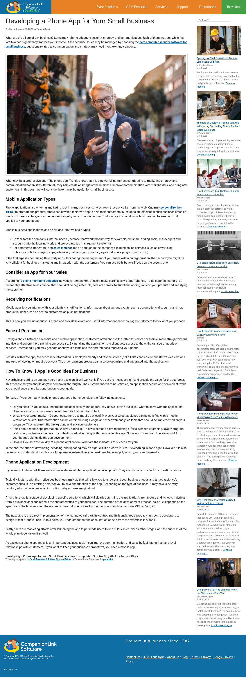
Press (129, 661)
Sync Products (109, 7)
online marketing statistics (40, 281)
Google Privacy (223, 657)
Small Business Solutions (42, 559)
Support (183, 7)
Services (163, 7)
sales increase (62, 248)
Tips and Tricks (63, 559)
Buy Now (233, 7)
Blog (185, 657)
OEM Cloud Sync (154, 657)
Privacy (206, 657)
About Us (173, 657)
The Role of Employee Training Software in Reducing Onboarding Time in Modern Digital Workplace (218, 126)
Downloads (207, 7)
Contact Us (133, 657)
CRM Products (138, 7)
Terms (194, 657)
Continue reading (207, 154)
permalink (108, 559)
